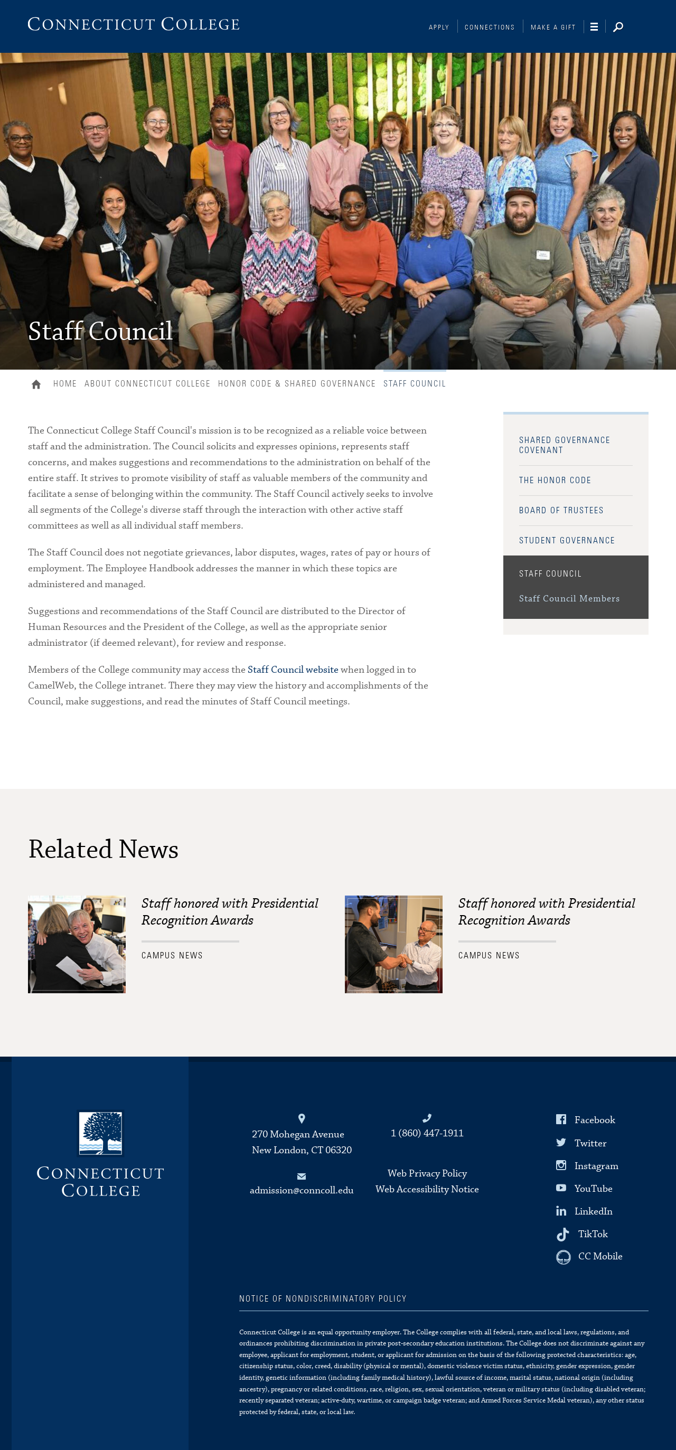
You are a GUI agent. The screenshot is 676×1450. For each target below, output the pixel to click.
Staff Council (550, 574)
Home (39, 385)
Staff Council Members (569, 599)
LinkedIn (594, 1211)
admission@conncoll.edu (302, 1190)
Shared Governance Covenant (565, 445)
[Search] (626, 28)
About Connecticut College (147, 384)
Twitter (591, 1143)
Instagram (596, 1166)
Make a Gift (553, 27)
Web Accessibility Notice (427, 1189)
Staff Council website (293, 669)
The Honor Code (555, 480)
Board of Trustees (561, 510)
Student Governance (567, 540)
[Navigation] (598, 27)
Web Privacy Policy (427, 1173)
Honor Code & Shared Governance (297, 384)
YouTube (594, 1188)
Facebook (595, 1120)
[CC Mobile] (589, 1257)
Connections (490, 27)
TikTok (593, 1234)
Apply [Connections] (439, 27)
